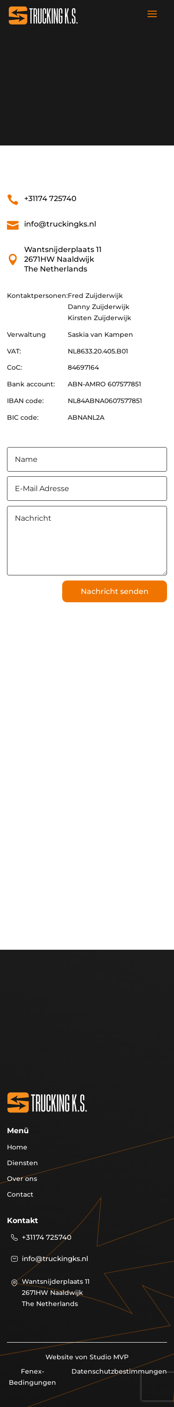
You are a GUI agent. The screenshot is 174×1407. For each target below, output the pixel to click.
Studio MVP (109, 1357)
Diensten (22, 1163)
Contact (20, 1195)
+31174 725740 (50, 198)
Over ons (22, 1179)
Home (17, 1147)
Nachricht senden (114, 591)
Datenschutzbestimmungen (119, 1371)
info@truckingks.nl (60, 224)
